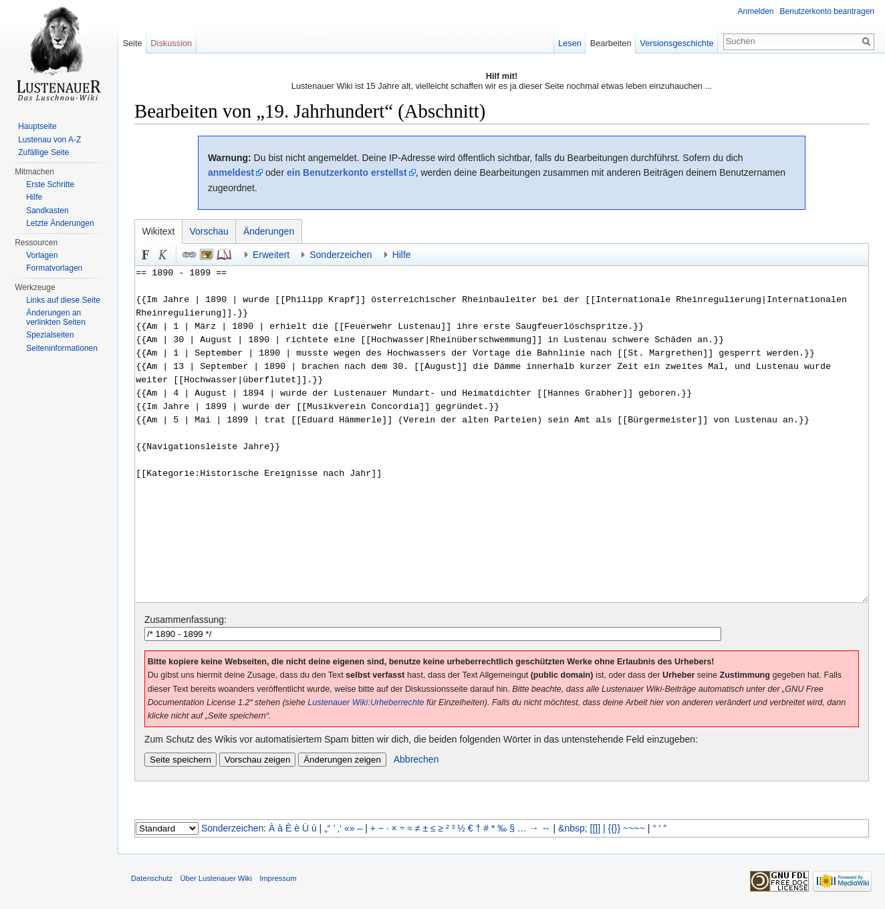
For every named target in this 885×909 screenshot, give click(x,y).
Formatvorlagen (54, 268)
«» (349, 828)
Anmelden (756, 11)
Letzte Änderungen (60, 223)
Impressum (277, 878)
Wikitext (158, 231)
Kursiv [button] (163, 254)
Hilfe (34, 197)
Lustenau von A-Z (49, 139)
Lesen (570, 43)
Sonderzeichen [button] (340, 254)
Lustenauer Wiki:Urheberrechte (365, 702)
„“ (327, 828)
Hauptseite (37, 126)
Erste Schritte (50, 184)
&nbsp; (573, 828)
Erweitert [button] (271, 254)
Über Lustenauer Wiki (216, 878)
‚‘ (340, 828)
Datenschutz (151, 878)
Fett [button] (145, 254)
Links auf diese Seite (63, 300)
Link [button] (189, 254)
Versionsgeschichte (676, 43)
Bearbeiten (611, 43)
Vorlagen (41, 255)
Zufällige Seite (43, 152)
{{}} (614, 828)
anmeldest (231, 172)
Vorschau (209, 231)
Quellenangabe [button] (224, 254)
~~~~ (634, 828)
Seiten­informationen (62, 348)
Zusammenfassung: (185, 619)
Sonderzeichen (232, 828)
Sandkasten (47, 210)
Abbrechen (416, 759)
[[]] (595, 828)
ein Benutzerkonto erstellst (347, 172)
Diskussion (171, 43)
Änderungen (268, 231)
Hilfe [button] (401, 254)
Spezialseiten (50, 335)
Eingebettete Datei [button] (206, 254)
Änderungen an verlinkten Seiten (56, 317)
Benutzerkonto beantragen (827, 11)
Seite (132, 43)
